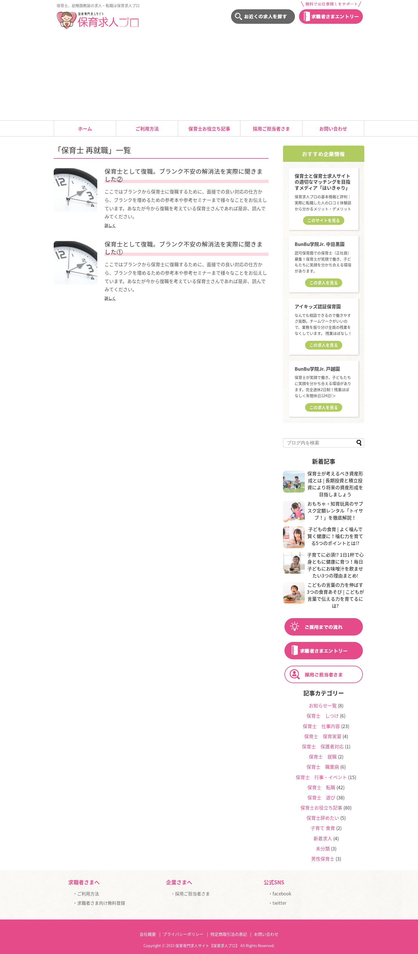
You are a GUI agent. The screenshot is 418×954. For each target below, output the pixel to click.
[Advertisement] (209, 76)
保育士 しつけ (323, 715)
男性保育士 (322, 858)
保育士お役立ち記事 (209, 128)
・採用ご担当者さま (190, 893)
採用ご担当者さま (271, 128)
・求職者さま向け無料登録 (99, 903)
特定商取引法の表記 (228, 934)
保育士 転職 (321, 787)
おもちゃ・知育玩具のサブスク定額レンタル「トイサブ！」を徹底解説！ (335, 510)
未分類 (323, 848)
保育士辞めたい (323, 817)
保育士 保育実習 (322, 736)
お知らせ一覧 (323, 705)
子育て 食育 (323, 827)
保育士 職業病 (323, 766)
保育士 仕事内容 (321, 726)
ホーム (85, 128)
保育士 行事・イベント (321, 777)
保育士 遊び (321, 797)
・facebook (279, 893)
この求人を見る (323, 282)
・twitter (277, 903)
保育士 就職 (323, 756)
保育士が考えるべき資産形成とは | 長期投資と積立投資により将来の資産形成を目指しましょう (335, 484)
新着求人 (323, 838)
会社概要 (148, 934)
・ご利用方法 (86, 893)
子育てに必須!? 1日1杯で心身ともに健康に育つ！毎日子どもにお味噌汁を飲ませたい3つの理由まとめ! (335, 565)
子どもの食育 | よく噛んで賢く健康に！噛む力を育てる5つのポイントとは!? (335, 536)
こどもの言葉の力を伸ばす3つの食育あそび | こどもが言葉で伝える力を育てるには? (335, 595)
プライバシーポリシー (183, 934)
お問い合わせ (333, 128)
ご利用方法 (147, 128)
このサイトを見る (323, 220)
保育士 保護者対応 (323, 746)
